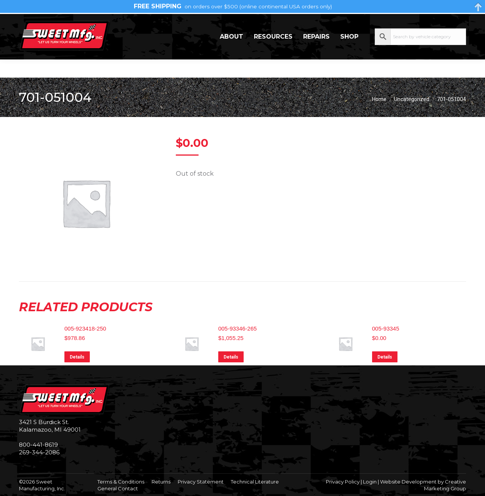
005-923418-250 (85, 328)
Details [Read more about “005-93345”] (384, 357)
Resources (273, 54)
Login (370, 482)
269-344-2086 (42, 23)
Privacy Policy (343, 482)
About (231, 54)
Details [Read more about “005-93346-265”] (231, 357)
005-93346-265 (237, 328)
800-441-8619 (38, 444)
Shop (349, 54)
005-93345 (385, 328)
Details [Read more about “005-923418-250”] (77, 357)
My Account (436, 23)
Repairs (316, 54)
